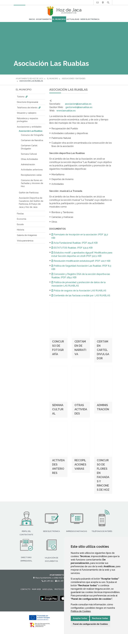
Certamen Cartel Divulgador (29, 147)
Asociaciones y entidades (73, 79)
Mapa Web (36, 589)
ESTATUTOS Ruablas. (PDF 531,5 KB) (73, 247)
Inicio (32, 19)
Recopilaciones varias (31, 175)
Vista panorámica (25, 240)
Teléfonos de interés (29, 107)
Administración (28, 164)
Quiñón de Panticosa (28, 192)
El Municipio (59, 19)
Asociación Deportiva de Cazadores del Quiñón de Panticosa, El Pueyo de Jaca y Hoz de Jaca (31, 202)
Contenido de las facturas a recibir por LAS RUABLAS (82, 295)
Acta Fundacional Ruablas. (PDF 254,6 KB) (76, 242)
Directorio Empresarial (27, 102)
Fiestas (20, 213)
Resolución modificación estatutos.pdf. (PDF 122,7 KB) (82, 261)
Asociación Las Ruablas (30, 131)
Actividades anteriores (32, 169)
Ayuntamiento (43, 19)
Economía (21, 219)
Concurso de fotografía (32, 135)
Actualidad (73, 19)
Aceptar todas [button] (80, 618)
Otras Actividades (29, 159)
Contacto (25, 589)
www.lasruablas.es (66, 110)
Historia (20, 229)
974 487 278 (61, 581)
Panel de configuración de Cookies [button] (90, 624)
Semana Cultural (29, 154)
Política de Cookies (81, 611)
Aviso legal (47, 589)
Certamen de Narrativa (32, 140)
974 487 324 (47, 581)
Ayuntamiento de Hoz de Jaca (29, 79)
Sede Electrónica (89, 19)
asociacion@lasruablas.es (78, 104)
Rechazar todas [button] (100, 618)
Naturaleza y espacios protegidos (27, 120)
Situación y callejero (26, 113)
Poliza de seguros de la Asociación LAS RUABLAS (80, 290)
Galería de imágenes (27, 235)
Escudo (20, 224)
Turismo (22, 96)
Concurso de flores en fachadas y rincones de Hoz (32, 183)
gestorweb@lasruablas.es (79, 107)
